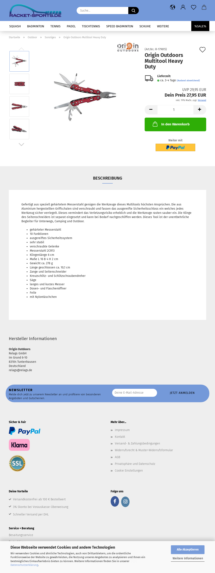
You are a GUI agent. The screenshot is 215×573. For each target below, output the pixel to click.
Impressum (122, 430)
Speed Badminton (119, 26)
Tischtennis (91, 26)
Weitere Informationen (188, 558)
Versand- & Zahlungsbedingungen (137, 443)
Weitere (163, 26)
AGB (117, 457)
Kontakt (120, 437)
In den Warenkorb (171, 124)
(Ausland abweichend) (188, 80)
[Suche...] (133, 10)
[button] (172, 7)
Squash (15, 26)
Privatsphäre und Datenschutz (135, 464)
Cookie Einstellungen (129, 470)
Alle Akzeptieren (188, 549)
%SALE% (200, 26)
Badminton (35, 26)
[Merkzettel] (193, 7)
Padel (71, 26)
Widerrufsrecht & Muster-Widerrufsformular (144, 450)
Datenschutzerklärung (24, 564)
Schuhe (145, 26)
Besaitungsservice (21, 535)
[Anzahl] (175, 109)
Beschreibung (107, 178)
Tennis (55, 26)
